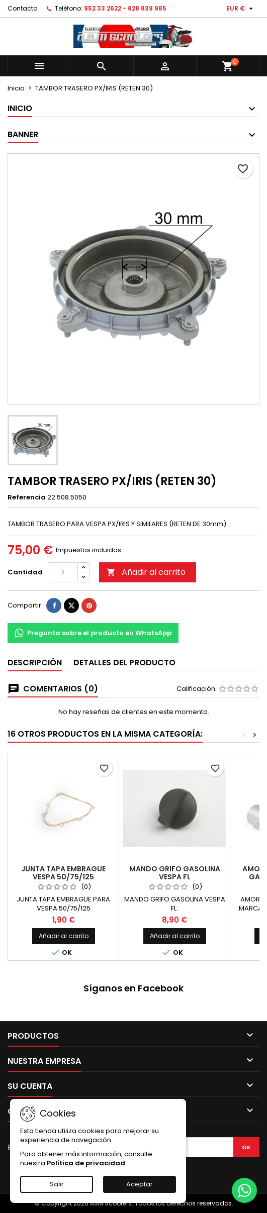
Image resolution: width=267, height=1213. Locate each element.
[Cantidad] (63, 572)
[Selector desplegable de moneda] (240, 8)
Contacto (22, 8)
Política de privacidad (86, 1163)
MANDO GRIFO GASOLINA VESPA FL (174, 873)
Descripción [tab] (35, 662)
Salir (57, 1184)
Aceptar (139, 1184)
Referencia (27, 497)
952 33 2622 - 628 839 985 (125, 8)
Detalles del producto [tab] (124, 662)
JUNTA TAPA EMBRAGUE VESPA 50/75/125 (63, 873)
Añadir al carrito (146, 572)
